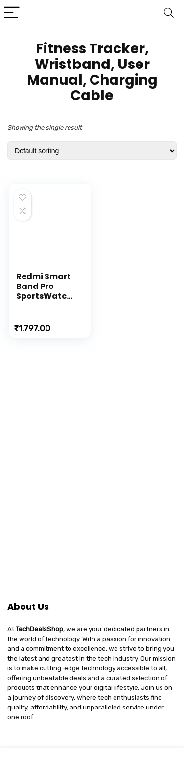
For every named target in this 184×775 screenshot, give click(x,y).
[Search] (169, 13)
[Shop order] (92, 150)
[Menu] (11, 13)
